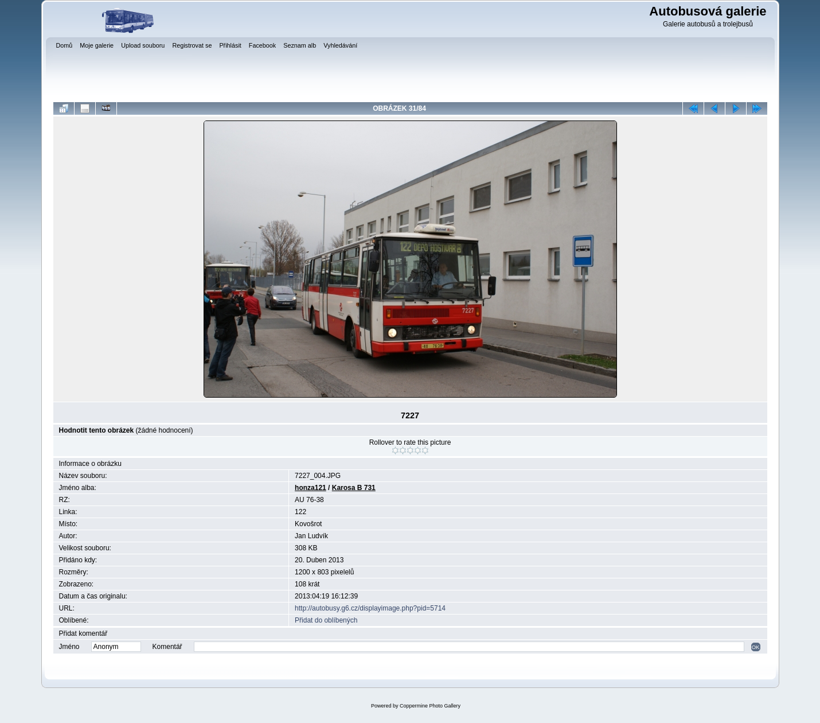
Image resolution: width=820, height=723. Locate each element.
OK (756, 647)
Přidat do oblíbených (326, 620)
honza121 (310, 488)
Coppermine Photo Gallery (430, 706)
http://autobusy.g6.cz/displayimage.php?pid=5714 (370, 608)
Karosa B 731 (354, 488)
